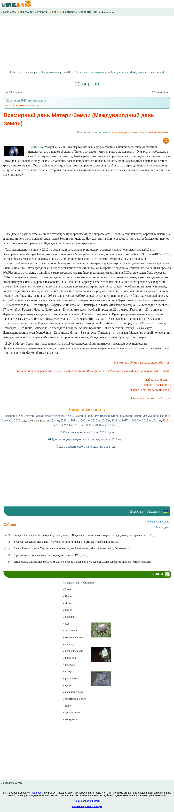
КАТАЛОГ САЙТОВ (11, 783)
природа (69, 664)
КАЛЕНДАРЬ (9, 12)
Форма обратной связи (87, 801)
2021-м (85, 420)
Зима (67, 589)
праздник (69, 657)
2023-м (64, 420)
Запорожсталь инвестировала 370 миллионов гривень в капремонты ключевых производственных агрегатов (76, 561)
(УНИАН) (148, 535)
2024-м (54, 420)
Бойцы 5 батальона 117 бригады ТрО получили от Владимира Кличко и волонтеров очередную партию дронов (78, 535)
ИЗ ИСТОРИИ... (68, 12)
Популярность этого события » (151, 398)
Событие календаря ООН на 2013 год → (87, 432)
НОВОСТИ (84, 12)
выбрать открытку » (158, 379)
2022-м (75, 420)
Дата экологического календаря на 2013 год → (87, 446)
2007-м (109, 425)
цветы (67, 685)
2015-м (146, 420)
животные (70, 630)
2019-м (105, 420)
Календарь (31, 72)
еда (66, 623)
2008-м (99, 425)
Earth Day (37, 147)
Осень (67, 609)
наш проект (37, 792)
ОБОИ (54, 12)
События (15, 72)
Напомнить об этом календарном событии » (142, 362)
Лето (67, 603)
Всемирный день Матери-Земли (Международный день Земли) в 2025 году (51, 415)
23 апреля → (160, 92)
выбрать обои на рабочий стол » (150, 390)
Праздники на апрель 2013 (56, 72)
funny (67, 705)
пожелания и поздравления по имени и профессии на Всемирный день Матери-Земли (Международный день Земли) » (94, 371)
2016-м (136, 420)
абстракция (70, 719)
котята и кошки (73, 637)
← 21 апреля (14, 92)
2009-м (89, 425)
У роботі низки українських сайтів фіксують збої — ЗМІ (46, 555)
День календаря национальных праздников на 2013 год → (87, 439)
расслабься (70, 678)
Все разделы (163, 527)
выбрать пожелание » (157, 384)
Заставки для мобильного (78, 582)
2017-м (126, 420)
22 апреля (81, 72)
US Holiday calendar (103, 12)
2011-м (68, 425)
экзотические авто (74, 698)
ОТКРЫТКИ (42, 12)
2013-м (166, 420)
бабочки (68, 616)
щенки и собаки (73, 691)
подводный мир (73, 650)
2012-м (58, 425)
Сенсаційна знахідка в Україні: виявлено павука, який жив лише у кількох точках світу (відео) (68, 548)
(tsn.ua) (115, 541)
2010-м (78, 425)
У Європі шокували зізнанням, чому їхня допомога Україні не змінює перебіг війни (62, 541)
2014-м (156, 420)
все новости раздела (158, 521)
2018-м (116, 420)
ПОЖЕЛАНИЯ (26, 12)
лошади (68, 644)
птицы (67, 671)
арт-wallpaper (71, 712)
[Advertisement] (87, 43)
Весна (67, 596)
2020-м (95, 420)
